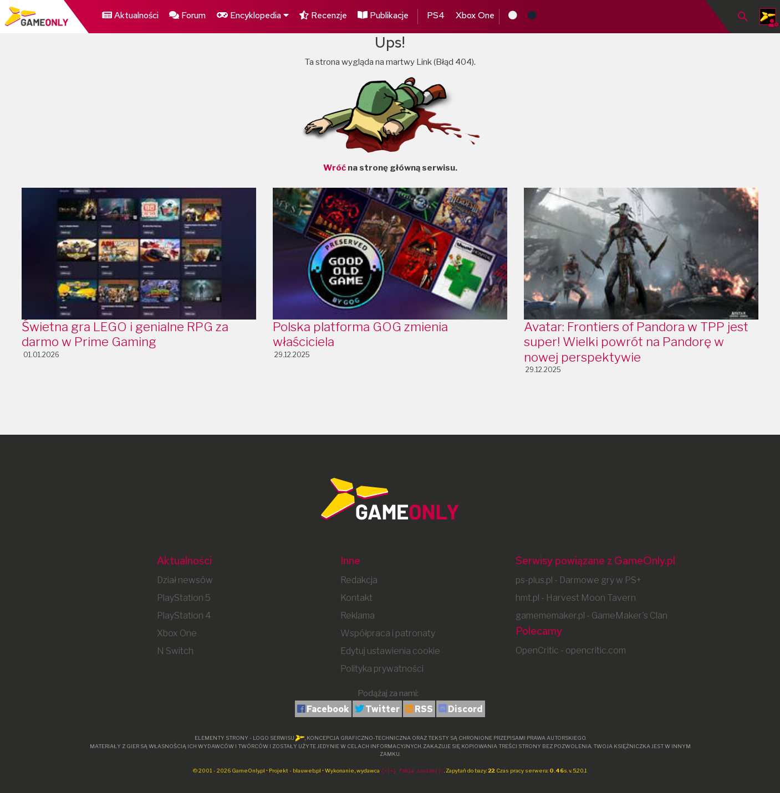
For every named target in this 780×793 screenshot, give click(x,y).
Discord (465, 709)
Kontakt (356, 598)
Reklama (357, 615)
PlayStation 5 (184, 598)
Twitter (382, 709)
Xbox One (477, 15)
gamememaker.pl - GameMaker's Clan (591, 615)
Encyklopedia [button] (252, 15)
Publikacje (385, 15)
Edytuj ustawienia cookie (390, 651)
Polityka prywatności (382, 668)
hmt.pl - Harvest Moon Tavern (576, 598)
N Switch (175, 651)
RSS (424, 709)
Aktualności (130, 15)
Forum (187, 15)
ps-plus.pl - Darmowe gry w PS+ (578, 580)
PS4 (438, 15)
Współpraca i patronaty (387, 633)
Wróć (334, 168)
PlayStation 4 (184, 615)
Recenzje (324, 15)
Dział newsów (185, 580)
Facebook (328, 709)
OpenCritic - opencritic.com (571, 650)
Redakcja (359, 580)
